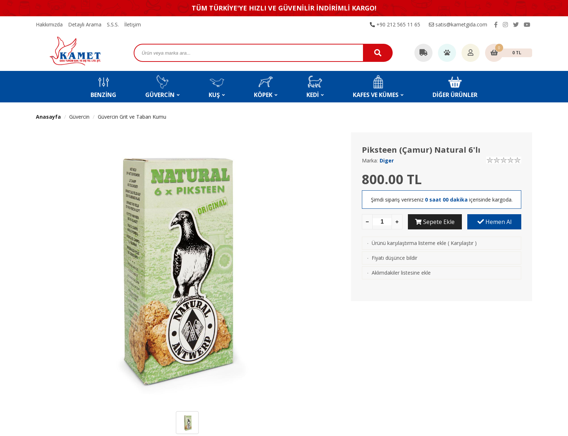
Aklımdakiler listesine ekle (401, 272)
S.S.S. (113, 24)
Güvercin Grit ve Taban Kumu (132, 116)
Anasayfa (48, 116)
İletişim (132, 24)
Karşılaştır (462, 243)
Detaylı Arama (84, 24)
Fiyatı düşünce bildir (394, 257)
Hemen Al (494, 222)
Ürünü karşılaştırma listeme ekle (409, 243)
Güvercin (79, 116)
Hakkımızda (49, 24)
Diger (387, 160)
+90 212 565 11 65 (395, 24)
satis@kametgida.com (458, 24)
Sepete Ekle (435, 222)
